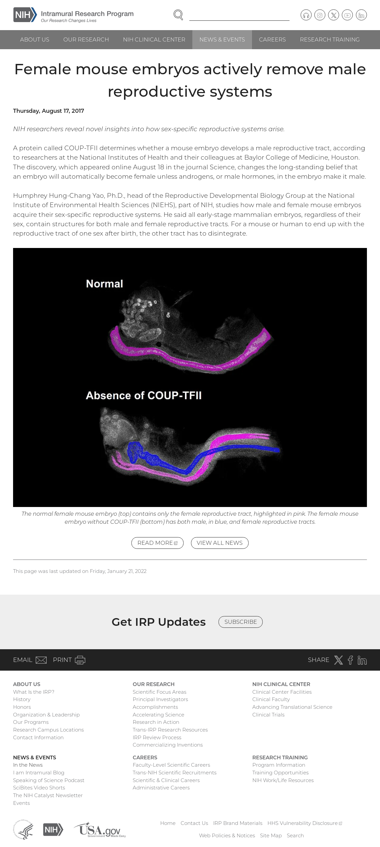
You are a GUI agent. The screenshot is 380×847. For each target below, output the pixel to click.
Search (295, 835)
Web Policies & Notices (227, 835)
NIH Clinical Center (154, 39)
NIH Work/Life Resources (283, 780)
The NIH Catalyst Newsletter (48, 795)
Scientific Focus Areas (159, 692)
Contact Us (194, 823)
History (21, 699)
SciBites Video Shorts (39, 787)
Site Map (271, 835)
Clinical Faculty (271, 699)
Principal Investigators (160, 699)
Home (168, 823)
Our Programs (31, 722)
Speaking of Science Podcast (48, 780)
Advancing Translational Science (292, 707)
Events (21, 803)
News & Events (222, 39)
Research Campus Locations (48, 730)
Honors (22, 707)
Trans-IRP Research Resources (170, 730)
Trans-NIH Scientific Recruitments (174, 772)
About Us (34, 39)
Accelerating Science (158, 714)
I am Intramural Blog (38, 772)
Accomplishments (155, 707)
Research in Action (156, 722)
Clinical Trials (268, 714)
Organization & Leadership (46, 714)
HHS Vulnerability (304, 823)
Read (160, 544)
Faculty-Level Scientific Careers (171, 765)
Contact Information (38, 737)
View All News (220, 542)
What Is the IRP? (33, 692)
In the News (28, 765)
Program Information (278, 765)
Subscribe (241, 621)
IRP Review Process (157, 737)
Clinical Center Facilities (282, 692)
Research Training (330, 39)
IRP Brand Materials (237, 823)
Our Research (86, 39)
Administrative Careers (161, 787)
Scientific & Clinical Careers (166, 780)
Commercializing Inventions (168, 745)
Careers (272, 39)
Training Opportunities (280, 772)
